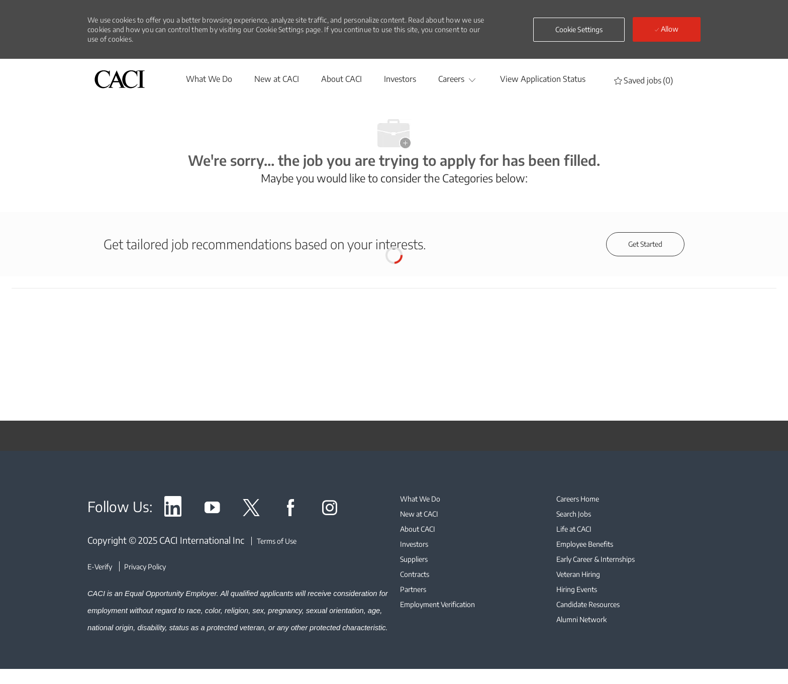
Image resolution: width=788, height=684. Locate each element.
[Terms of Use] (274, 541)
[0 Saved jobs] (643, 80)
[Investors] (400, 79)
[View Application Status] (542, 79)
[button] (579, 30)
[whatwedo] (209, 79)
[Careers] (451, 79)
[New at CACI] (276, 79)
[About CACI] (341, 79)
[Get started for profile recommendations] (645, 244)
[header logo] (119, 79)
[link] (172, 509)
